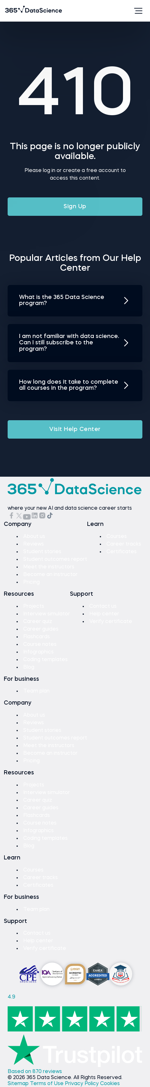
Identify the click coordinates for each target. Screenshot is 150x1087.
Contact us (103, 606)
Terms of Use (47, 1083)
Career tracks (123, 544)
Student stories (42, 551)
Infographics (38, 652)
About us (34, 536)
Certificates (121, 551)
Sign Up (75, 206)
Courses (116, 536)
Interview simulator (46, 614)
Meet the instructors (48, 567)
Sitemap (19, 1083)
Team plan (36, 691)
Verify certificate (110, 621)
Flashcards (36, 637)
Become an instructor (50, 574)
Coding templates (45, 659)
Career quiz (37, 621)
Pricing (31, 582)
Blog (28, 667)
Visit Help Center (75, 429)
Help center (104, 614)
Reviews (33, 544)
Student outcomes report (55, 559)
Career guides (40, 629)
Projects (33, 606)
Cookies (110, 1083)
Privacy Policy (82, 1083)
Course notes (40, 644)
